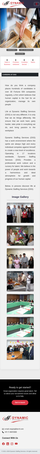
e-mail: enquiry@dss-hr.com (14, 429)
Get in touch (20, 402)
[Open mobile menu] (36, 4)
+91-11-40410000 (11, 432)
